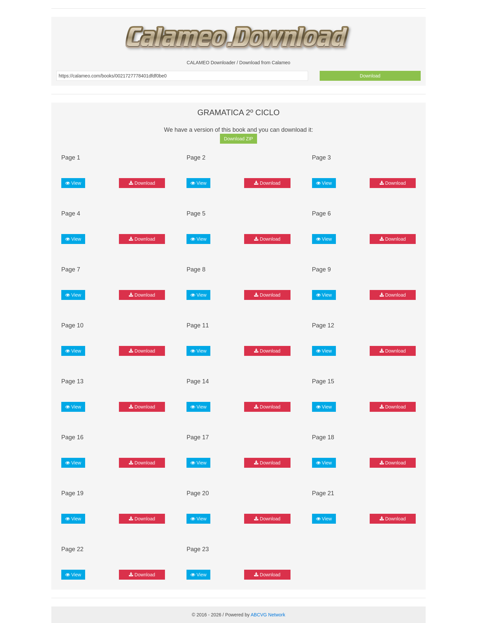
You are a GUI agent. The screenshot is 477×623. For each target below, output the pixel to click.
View (73, 183)
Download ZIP (238, 138)
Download (370, 75)
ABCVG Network (268, 614)
